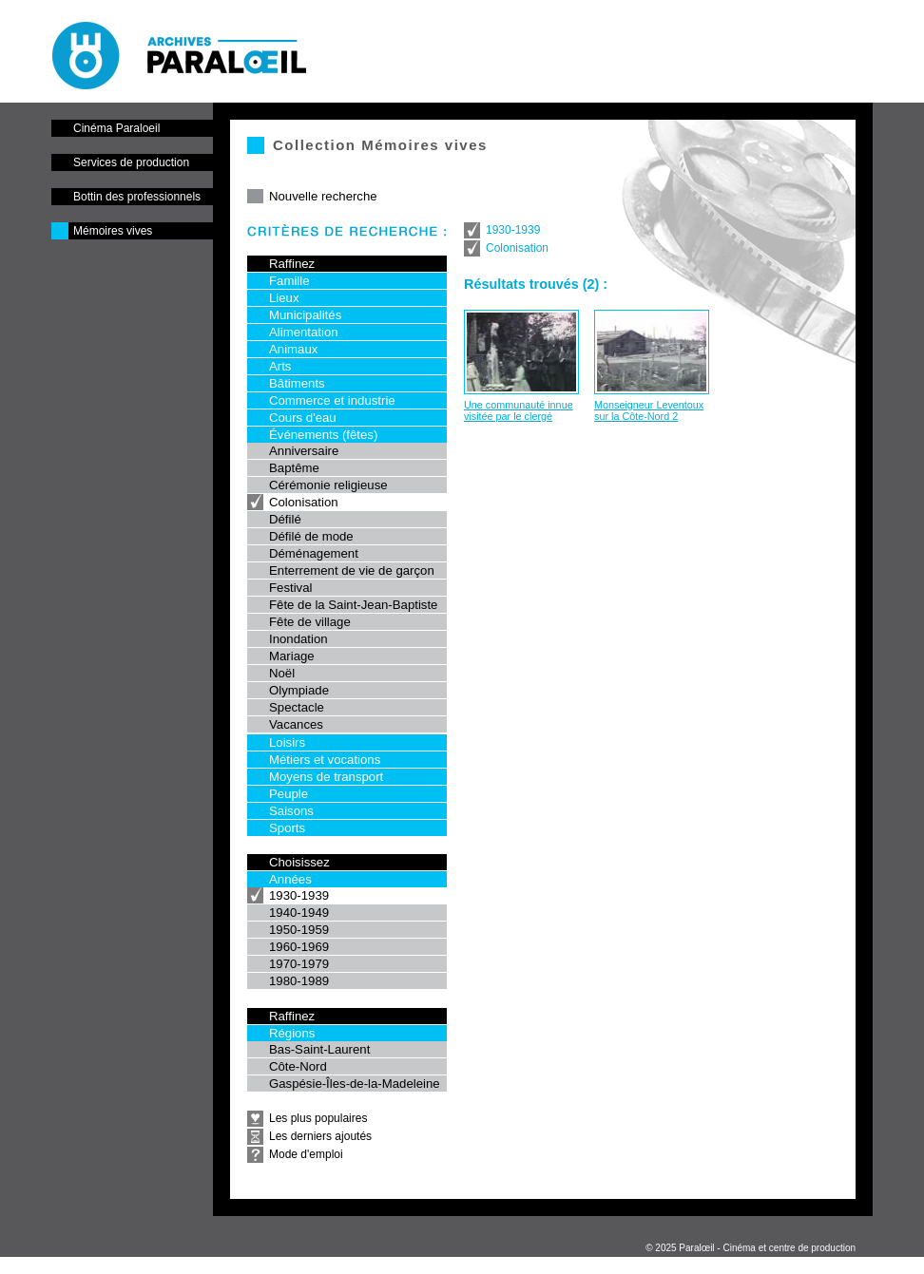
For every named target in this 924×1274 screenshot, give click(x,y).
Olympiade (299, 690)
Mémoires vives (112, 231)
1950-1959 (299, 929)
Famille (289, 281)
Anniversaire (303, 451)
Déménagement (313, 553)
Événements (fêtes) (323, 435)
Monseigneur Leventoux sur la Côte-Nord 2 (648, 410)
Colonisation (303, 502)
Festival (290, 587)
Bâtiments (297, 383)
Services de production (131, 162)
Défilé (285, 519)
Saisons (291, 811)
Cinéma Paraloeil (116, 128)
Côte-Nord (298, 1066)
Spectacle (296, 707)
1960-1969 (299, 947)
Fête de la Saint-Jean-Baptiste (353, 605)
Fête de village (310, 622)
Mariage (292, 656)
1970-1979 (299, 964)
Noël (282, 673)
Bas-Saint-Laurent (319, 1049)
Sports (287, 828)
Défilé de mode (311, 536)
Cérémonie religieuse (328, 485)
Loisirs (287, 742)
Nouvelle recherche (323, 196)
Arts (280, 366)
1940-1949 (299, 912)
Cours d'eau (303, 417)
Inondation (298, 639)
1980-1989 (299, 981)
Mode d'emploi (306, 1154)
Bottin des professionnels (137, 196)
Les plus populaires (318, 1118)
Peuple (288, 794)
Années (290, 879)
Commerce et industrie (332, 400)
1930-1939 (299, 895)
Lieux (284, 298)
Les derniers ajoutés (320, 1136)
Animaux (293, 349)
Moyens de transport (326, 777)
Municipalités (305, 315)
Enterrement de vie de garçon (351, 570)
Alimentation (303, 332)
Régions (292, 1033)
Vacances (296, 724)
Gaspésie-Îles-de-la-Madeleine (354, 1083)
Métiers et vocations (324, 759)
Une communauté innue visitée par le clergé (518, 410)
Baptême (294, 468)
